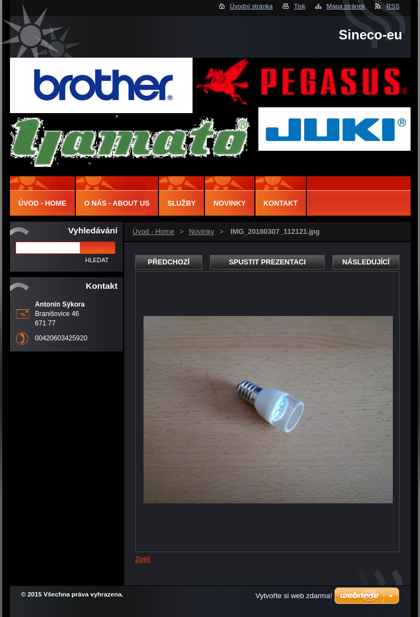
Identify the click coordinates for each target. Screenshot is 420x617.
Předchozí (168, 262)
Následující (366, 262)
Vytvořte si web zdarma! (293, 595)
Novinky (201, 231)
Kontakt (281, 203)
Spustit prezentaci (267, 262)
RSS (392, 6)
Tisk (299, 6)
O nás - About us (117, 203)
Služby (181, 203)
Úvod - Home (153, 231)
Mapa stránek (345, 6)
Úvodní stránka (251, 6)
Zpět (142, 559)
